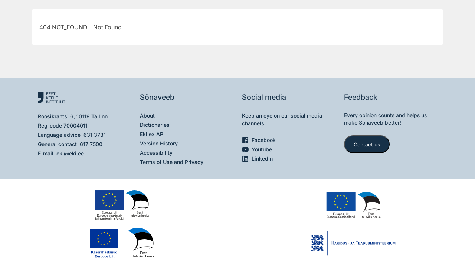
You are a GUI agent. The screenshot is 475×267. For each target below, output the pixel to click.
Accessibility (156, 152)
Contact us (367, 144)
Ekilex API (152, 134)
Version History (159, 143)
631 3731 (94, 135)
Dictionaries (155, 125)
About (147, 115)
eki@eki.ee (70, 153)
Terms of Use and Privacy (171, 162)
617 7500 (91, 144)
